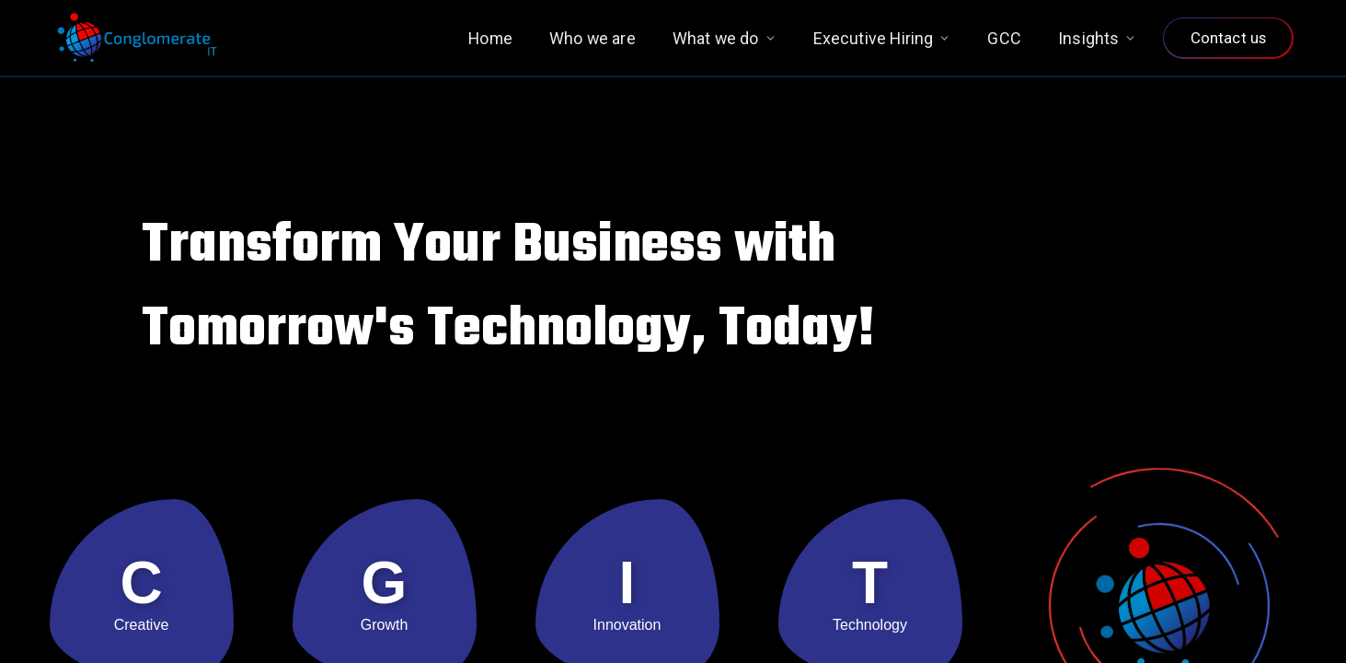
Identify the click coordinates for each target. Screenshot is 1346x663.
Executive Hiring (882, 38)
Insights (1097, 38)
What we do (725, 38)
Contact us (1228, 37)
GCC (1004, 38)
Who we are (592, 38)
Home (490, 38)
